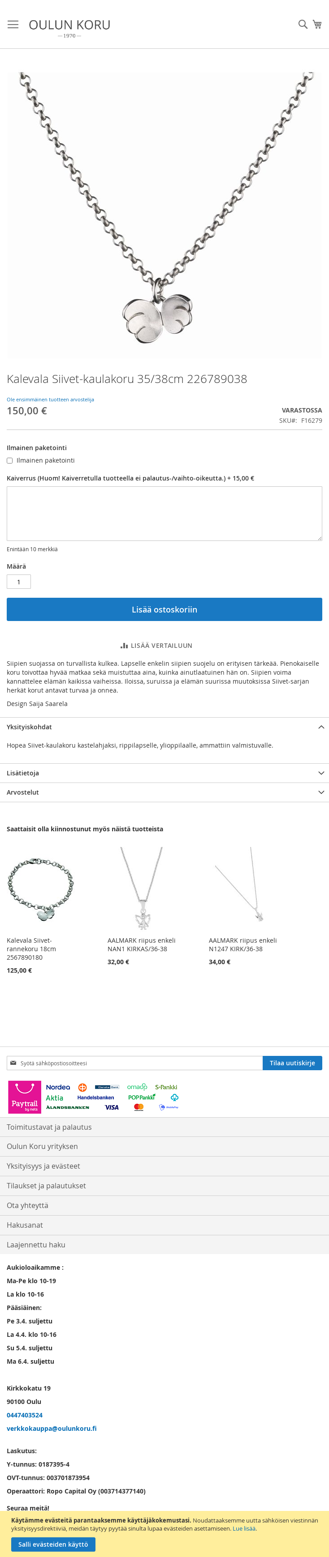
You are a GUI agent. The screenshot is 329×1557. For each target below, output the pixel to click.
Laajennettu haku (36, 1245)
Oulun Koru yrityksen (42, 1146)
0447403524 (25, 1415)
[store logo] (69, 29)
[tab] (164, 726)
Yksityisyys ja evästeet (43, 1166)
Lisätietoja (23, 773)
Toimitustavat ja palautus (49, 1127)
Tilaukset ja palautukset (46, 1186)
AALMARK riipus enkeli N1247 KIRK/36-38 (243, 944)
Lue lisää (244, 1528)
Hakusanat (25, 1225)
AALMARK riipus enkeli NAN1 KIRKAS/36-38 (142, 944)
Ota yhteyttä (27, 1205)
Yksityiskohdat (29, 727)
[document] (165, 1534)
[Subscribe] (292, 1063)
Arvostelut (23, 792)
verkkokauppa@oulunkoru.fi (52, 1428)
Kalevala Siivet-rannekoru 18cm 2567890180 (31, 948)
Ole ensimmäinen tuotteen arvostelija (50, 399)
